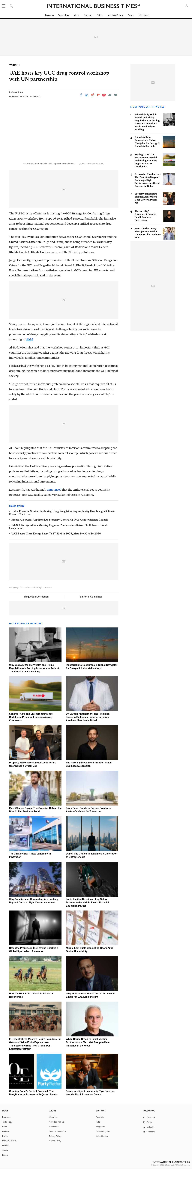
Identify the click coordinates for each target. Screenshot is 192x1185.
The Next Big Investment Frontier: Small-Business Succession (146, 215)
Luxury (5, 1171)
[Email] (109, 95)
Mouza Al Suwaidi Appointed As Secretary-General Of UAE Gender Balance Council (59, 536)
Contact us (53, 1142)
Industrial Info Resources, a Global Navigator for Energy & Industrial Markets (147, 142)
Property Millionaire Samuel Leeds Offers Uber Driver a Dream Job (146, 198)
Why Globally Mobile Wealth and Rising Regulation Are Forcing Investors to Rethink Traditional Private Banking (34, 684)
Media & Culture (115, 15)
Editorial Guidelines (91, 612)
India (98, 1138)
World (77, 15)
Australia (100, 1133)
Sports (131, 15)
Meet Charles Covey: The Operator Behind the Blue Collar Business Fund (148, 233)
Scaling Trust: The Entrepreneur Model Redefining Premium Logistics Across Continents (31, 733)
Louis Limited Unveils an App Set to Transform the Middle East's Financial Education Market (87, 918)
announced (54, 505)
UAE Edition (144, 15)
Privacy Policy (55, 1152)
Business (49, 15)
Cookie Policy (55, 1157)
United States (102, 1152)
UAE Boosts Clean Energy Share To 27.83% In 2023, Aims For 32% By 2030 (56, 549)
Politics (99, 15)
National (88, 15)
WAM (29, 355)
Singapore (100, 1142)
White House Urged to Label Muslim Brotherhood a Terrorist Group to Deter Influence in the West (88, 1058)
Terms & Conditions (57, 1147)
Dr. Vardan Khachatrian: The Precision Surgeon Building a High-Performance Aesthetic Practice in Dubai (88, 733)
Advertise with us (56, 1138)
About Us (53, 1133)
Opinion (5, 1161)
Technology (63, 15)
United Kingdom (103, 1147)
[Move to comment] (115, 95)
